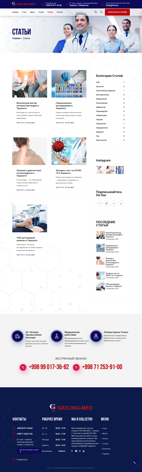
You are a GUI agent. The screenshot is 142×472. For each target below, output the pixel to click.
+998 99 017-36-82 (54, 5)
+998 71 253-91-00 (102, 367)
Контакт (60, 12)
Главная (15, 12)
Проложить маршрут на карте (28, 451)
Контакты (105, 449)
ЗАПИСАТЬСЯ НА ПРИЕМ (117, 12)
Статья (104, 444)
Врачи (32, 12)
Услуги (41, 12)
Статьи (50, 12)
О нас (24, 12)
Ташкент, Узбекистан (78, 5)
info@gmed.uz (112, 5)
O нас (104, 428)
